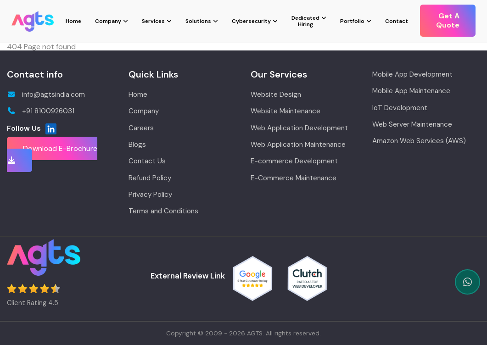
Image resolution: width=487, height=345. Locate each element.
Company (108, 21)
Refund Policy (150, 178)
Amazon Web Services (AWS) (419, 140)
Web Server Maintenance (412, 124)
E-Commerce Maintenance (293, 178)
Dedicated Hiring (305, 21)
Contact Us (147, 161)
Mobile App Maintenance (411, 90)
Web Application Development (299, 128)
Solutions (198, 21)
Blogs (137, 144)
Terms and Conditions (163, 211)
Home (73, 21)
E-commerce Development (294, 161)
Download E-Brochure (52, 154)
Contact (396, 21)
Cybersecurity (251, 21)
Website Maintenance (285, 111)
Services (153, 21)
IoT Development (399, 107)
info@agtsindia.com (46, 94)
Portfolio (352, 21)
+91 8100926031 (40, 111)
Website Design (276, 94)
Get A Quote (447, 20)
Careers (141, 128)
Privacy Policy (150, 194)
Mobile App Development (412, 74)
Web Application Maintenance (298, 144)
